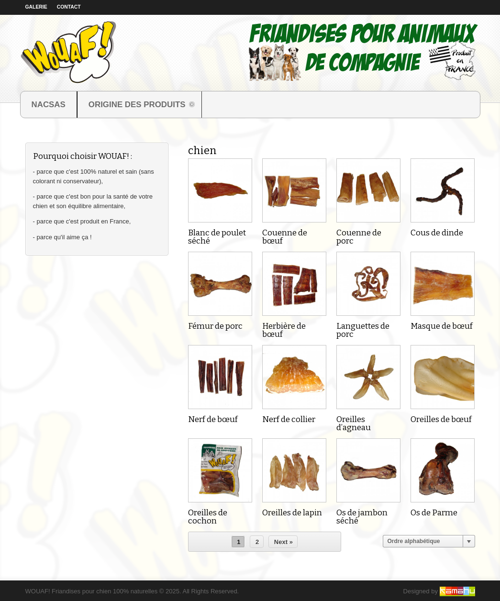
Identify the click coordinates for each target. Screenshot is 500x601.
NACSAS (49, 104)
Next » (283, 541)
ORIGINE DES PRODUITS (137, 105)
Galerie (36, 7)
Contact (69, 7)
